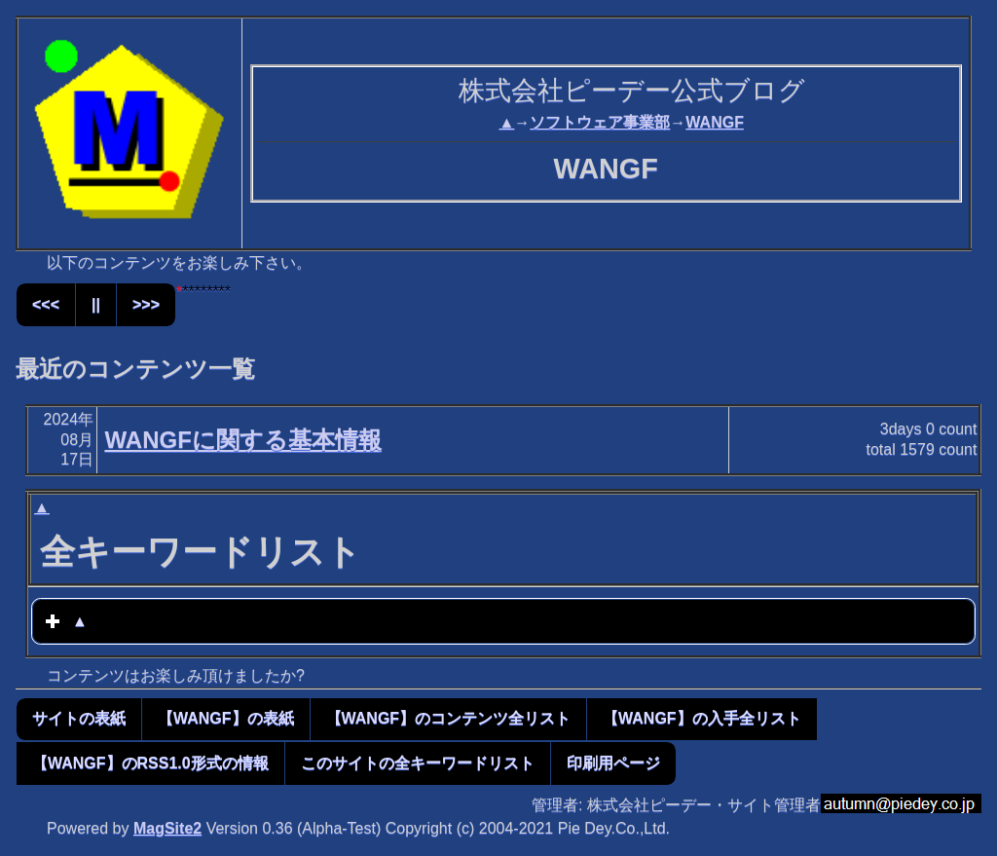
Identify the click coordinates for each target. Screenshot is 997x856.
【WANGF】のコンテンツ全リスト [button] (449, 718)
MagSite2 (167, 828)
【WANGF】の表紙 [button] (226, 718)
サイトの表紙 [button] (79, 718)
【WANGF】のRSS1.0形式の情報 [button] (150, 763)
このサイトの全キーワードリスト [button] (418, 763)
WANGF (714, 122)
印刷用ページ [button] (613, 763)
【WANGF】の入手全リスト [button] (702, 718)
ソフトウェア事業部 (600, 122)
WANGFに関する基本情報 (242, 440)
